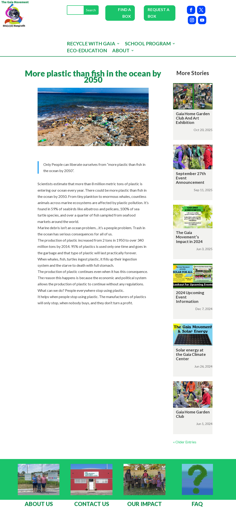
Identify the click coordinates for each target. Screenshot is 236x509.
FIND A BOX (124, 13)
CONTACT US (91, 503)
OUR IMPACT (144, 503)
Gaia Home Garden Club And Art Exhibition (193, 118)
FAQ (197, 503)
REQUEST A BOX (158, 13)
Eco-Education (87, 51)
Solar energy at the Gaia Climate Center (191, 354)
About (121, 51)
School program (148, 44)
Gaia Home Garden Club (193, 414)
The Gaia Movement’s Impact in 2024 (189, 237)
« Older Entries (184, 442)
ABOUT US (39, 503)
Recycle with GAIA (91, 44)
